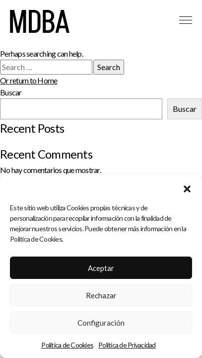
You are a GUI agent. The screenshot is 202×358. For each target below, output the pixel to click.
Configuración (101, 322)
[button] (187, 187)
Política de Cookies (67, 345)
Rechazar (101, 295)
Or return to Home (28, 80)
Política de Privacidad (127, 345)
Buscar (11, 92)
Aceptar (101, 268)
